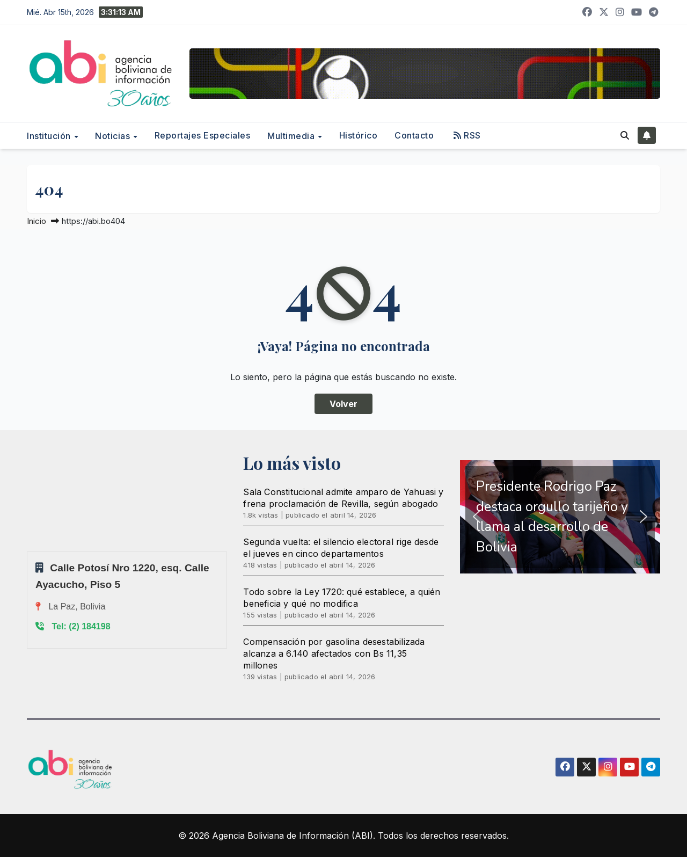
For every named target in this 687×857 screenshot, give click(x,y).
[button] (624, 135)
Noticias (114, 135)
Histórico (358, 135)
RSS (467, 135)
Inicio (36, 221)
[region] (560, 517)
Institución (50, 135)
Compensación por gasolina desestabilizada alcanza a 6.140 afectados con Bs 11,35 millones (334, 653)
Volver (343, 403)
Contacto (414, 135)
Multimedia (292, 135)
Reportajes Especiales (203, 135)
